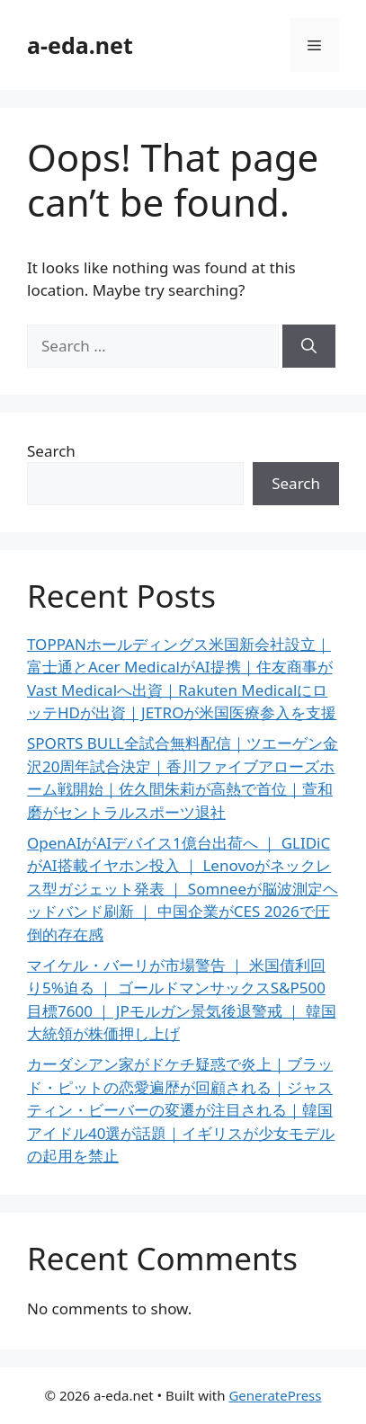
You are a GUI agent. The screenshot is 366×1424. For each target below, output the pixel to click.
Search (51, 451)
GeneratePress (274, 1395)
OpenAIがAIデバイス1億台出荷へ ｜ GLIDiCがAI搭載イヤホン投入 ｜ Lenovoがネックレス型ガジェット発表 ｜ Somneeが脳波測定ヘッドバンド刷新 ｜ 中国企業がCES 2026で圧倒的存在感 (182, 888)
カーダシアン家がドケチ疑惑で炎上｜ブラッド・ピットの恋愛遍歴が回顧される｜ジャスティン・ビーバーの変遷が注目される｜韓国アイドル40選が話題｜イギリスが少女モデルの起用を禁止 (181, 1110)
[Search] (308, 346)
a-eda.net (80, 45)
